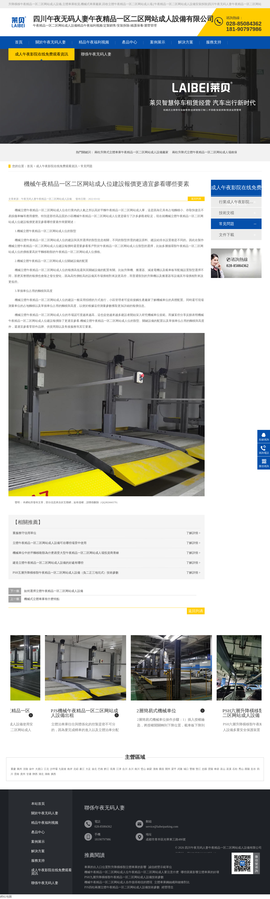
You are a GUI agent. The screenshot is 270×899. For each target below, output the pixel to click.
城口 (186, 769)
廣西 (53, 774)
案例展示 (157, 42)
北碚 (75, 769)
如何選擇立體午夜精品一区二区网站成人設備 (53, 591)
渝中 (31, 769)
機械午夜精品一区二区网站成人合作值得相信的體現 (118, 882)
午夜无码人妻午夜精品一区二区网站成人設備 (46, 198)
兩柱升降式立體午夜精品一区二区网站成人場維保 (204, 152)
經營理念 (167, 887)
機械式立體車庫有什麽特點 (41, 599)
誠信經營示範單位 (160, 867)
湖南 (47, 774)
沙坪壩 (54, 769)
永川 (131, 769)
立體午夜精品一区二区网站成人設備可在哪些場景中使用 (49, 543)
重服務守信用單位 (24, 533)
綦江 (82, 769)
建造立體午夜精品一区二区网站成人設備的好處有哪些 (48, 562)
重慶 (13, 769)
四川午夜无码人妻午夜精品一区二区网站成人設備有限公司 (223, 847)
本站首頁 (38, 803)
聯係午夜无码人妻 (96, 54)
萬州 (19, 769)
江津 (118, 769)
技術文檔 (226, 213)
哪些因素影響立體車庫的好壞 (200, 872)
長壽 (112, 769)
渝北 (94, 769)
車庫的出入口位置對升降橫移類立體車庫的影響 (115, 867)
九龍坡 (62, 769)
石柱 (235, 769)
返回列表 (196, 198)
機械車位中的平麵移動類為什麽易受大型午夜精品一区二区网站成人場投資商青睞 (66, 552)
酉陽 (247, 769)
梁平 (173, 769)
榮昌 (161, 769)
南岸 (69, 769)
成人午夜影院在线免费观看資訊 (41, 54)
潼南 (155, 769)
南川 (137, 769)
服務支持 (213, 42)
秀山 (241, 769)
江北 (46, 769)
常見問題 (86, 166)
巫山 (222, 769)
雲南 (16, 774)
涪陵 (25, 769)
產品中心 (129, 42)
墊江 (198, 769)
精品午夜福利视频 (94, 42)
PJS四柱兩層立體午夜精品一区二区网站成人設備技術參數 (122, 887)
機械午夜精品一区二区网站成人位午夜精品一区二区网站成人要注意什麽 (131, 872)
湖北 (41, 774)
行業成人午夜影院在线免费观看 (236, 202)
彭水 (253, 769)
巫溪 (228, 769)
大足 (88, 769)
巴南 (100, 769)
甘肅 (28, 774)
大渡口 (39, 769)
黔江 (106, 769)
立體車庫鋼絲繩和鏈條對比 (172, 882)
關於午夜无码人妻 (50, 42)
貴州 (22, 774)
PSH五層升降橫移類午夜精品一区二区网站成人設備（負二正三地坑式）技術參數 (66, 572)
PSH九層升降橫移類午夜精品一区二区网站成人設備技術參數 (124, 877)
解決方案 (185, 42)
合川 (124, 769)
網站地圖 (6, 896)
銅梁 (149, 769)
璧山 (143, 769)
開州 (167, 769)
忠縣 (204, 769)
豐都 (192, 769)
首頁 (19, 42)
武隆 (179, 769)
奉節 (216, 769)
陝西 (35, 774)
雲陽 (210, 769)
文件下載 (226, 235)
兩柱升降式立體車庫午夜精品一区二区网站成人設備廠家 (131, 152)
